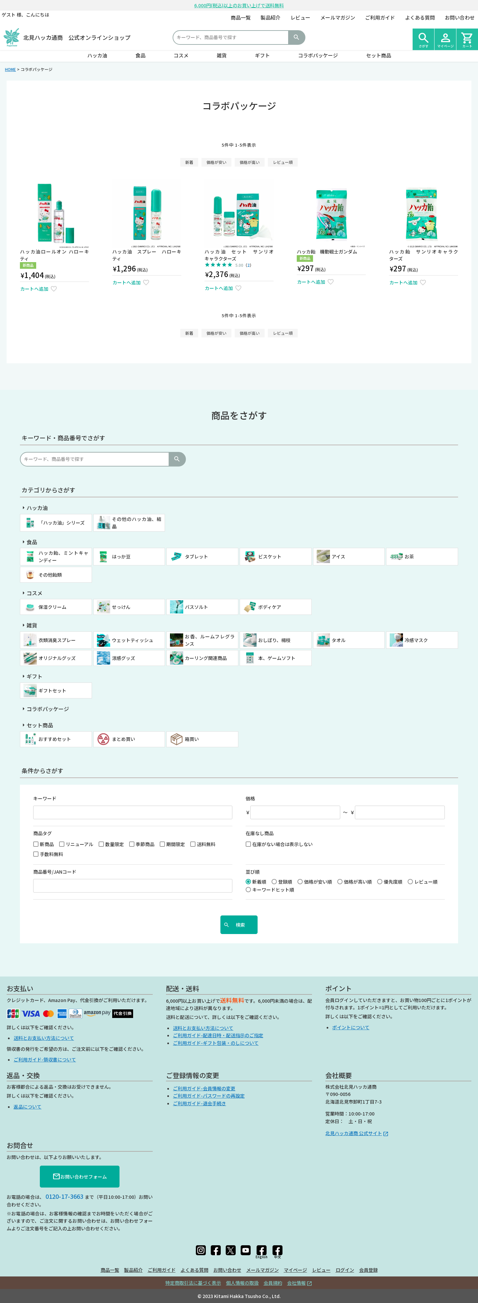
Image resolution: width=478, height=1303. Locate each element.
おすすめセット (55, 739)
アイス (338, 556)
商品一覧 (241, 17)
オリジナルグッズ (57, 658)
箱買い (192, 739)
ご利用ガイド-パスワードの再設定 (209, 1095)
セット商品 (378, 55)
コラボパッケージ (318, 55)
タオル (339, 640)
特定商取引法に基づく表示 (193, 1282)
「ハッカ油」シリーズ (62, 522)
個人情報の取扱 (242, 1282)
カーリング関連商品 (206, 658)
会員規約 (273, 1282)
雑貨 (222, 55)
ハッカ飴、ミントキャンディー (63, 556)
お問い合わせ (460, 17)
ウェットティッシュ (132, 640)
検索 (296, 37)
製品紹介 (270, 17)
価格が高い (250, 162)
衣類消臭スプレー (57, 640)
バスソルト (196, 607)
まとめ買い (123, 739)
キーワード (44, 798)
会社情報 (296, 1282)
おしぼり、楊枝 (274, 640)
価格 (250, 798)
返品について (27, 1106)
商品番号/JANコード (54, 871)
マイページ (295, 1270)
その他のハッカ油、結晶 (137, 523)
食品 (140, 55)
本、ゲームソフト (276, 658)
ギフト (262, 55)
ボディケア (269, 607)
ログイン (345, 1270)
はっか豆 (121, 556)
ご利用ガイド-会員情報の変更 (204, 1088)
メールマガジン (337, 17)
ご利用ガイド (380, 17)
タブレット (196, 556)
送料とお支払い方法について (44, 1038)
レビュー (300, 17)
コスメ (181, 55)
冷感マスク (416, 640)
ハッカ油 (97, 55)
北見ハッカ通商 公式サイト (353, 1133)
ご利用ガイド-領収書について (45, 1059)
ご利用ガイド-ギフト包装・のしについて (216, 1043)
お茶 (409, 556)
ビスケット (269, 556)
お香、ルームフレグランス (210, 640)
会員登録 (368, 1270)
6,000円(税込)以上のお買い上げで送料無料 (239, 5)
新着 (189, 162)
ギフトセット (52, 690)
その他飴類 (50, 574)
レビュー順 (283, 162)
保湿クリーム (52, 607)
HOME (10, 69)
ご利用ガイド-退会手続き (199, 1103)
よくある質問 (420, 17)
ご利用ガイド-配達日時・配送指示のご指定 (218, 1035)
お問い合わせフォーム (79, 1176)
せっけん (121, 607)
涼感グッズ (123, 658)
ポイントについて (350, 1027)
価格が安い (216, 162)
